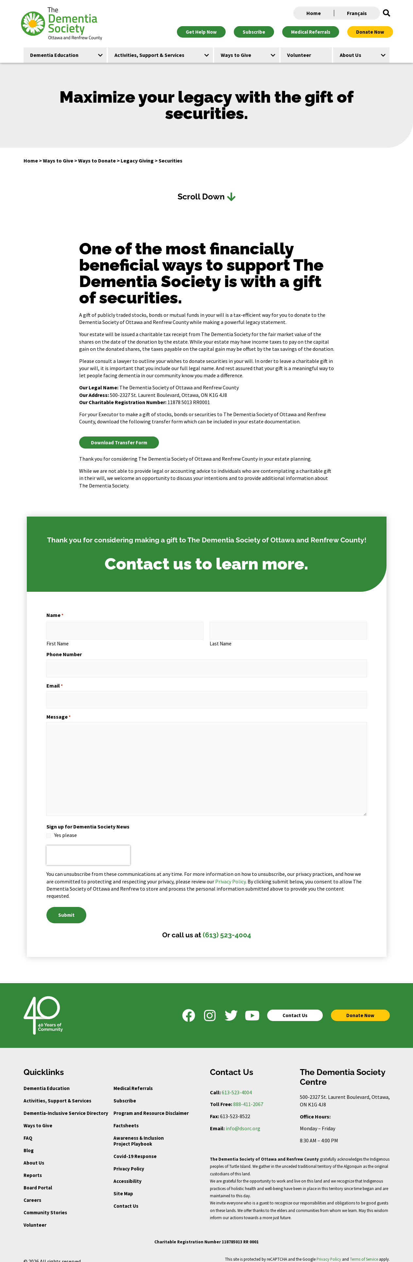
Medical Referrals (133, 1081)
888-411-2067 (248, 1097)
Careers (32, 1192)
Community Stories (45, 1205)
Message (58, 711)
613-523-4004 (237, 1085)
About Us (34, 1155)
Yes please (65, 829)
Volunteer (35, 1217)
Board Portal (38, 1180)
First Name (57, 641)
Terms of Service (364, 1251)
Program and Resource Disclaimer (151, 1105)
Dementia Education (47, 1081)
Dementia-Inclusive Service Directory (66, 1105)
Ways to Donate (97, 160)
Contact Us (125, 1198)
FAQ (28, 1130)
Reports (33, 1168)
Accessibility (127, 1173)
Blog (29, 1143)
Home (313, 13)
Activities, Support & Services (57, 1093)
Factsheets (126, 1118)
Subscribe (124, 1093)
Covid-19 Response (135, 1149)
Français (357, 13)
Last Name (221, 641)
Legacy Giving (137, 160)
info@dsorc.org (243, 1120)
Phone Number (64, 652)
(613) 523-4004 (227, 927)
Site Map (123, 1186)
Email (54, 681)
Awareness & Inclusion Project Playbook (138, 1133)
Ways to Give (58, 160)
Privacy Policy (230, 876)
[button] (386, 13)
